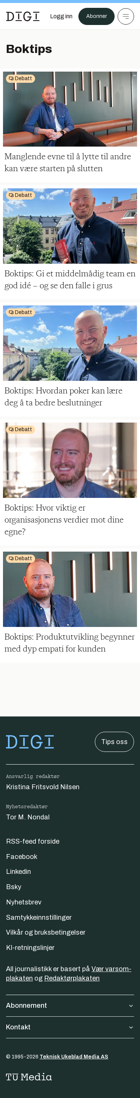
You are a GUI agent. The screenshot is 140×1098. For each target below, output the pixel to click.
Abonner (96, 16)
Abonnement (70, 1005)
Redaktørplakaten (72, 978)
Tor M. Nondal (28, 817)
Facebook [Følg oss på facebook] (21, 856)
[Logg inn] (61, 16)
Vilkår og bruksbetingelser (45, 932)
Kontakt (70, 1027)
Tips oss (114, 742)
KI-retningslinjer (30, 947)
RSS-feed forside (32, 841)
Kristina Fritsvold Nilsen (43, 787)
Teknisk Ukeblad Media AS (74, 1057)
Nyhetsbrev (23, 902)
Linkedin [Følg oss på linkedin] (18, 871)
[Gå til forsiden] (23, 16)
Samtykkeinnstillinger (39, 917)
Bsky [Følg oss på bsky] (13, 887)
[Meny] (126, 16)
